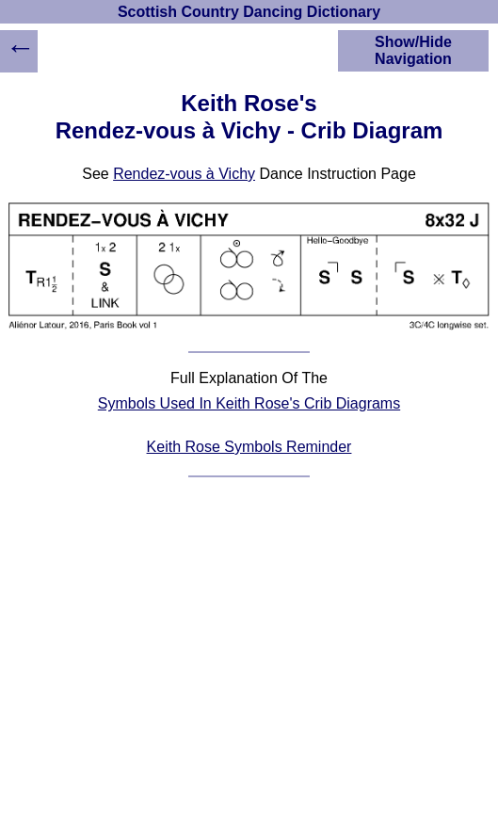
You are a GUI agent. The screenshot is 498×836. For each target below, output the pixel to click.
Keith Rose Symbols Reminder (249, 447)
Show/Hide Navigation (413, 50)
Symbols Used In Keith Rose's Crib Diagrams (249, 403)
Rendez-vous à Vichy (184, 174)
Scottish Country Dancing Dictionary (249, 12)
